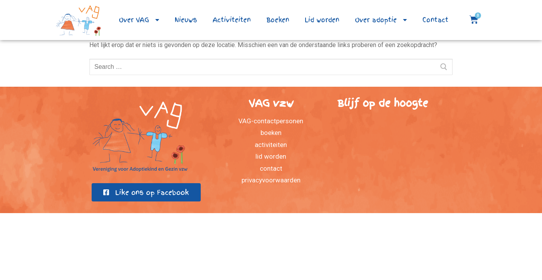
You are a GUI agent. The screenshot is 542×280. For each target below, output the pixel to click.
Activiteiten (232, 19)
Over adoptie (381, 20)
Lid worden (322, 19)
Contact (435, 19)
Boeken (277, 19)
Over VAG (139, 20)
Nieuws (186, 19)
